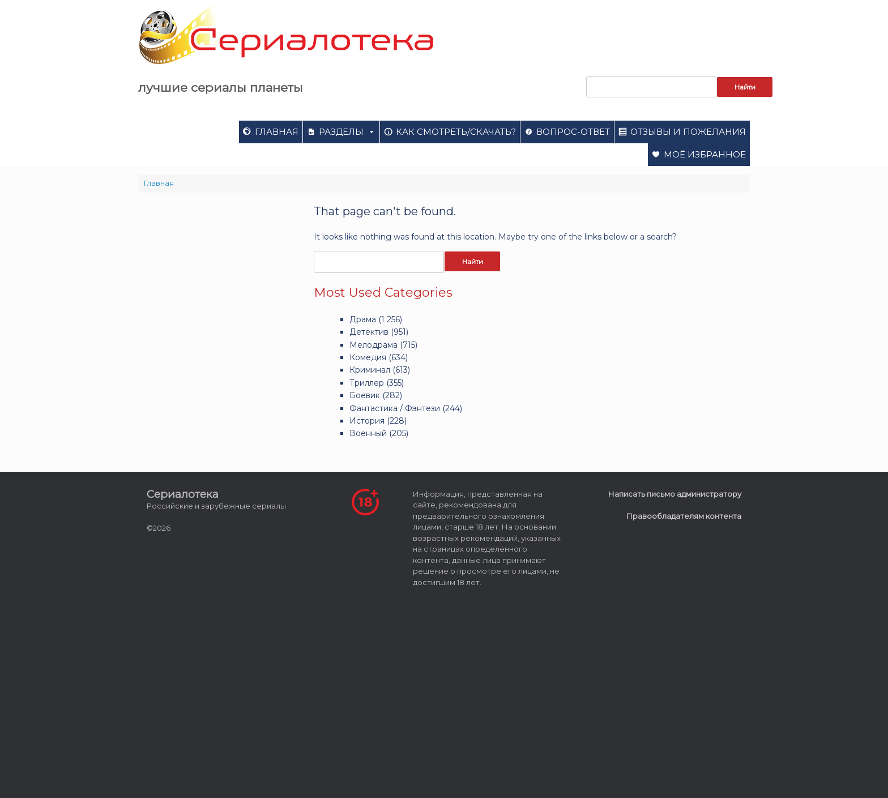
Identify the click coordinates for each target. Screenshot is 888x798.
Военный (368, 433)
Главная (276, 131)
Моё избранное (705, 154)
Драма (362, 319)
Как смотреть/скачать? (456, 131)
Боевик (364, 395)
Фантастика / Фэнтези (394, 408)
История (367, 421)
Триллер (366, 383)
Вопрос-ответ (573, 131)
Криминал (369, 370)
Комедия (367, 357)
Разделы (347, 131)
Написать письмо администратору (674, 493)
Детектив (368, 332)
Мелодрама (373, 345)
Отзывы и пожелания (688, 131)
